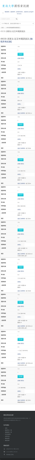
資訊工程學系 (21, 78)
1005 (20, 54)
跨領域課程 (8, 434)
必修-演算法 (21, 58)
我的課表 (7, 12)
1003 (20, 230)
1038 (20, 302)
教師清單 (7, 440)
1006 (20, 160)
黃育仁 (19, 69)
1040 (20, 339)
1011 (20, 195)
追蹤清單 (12, 12)
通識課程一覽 (8, 432)
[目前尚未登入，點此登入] (22, 12)
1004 (20, 267)
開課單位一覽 (8, 430)
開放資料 (7, 438)
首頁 (6, 428)
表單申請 (7, 436)
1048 (20, 376)
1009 (20, 89)
